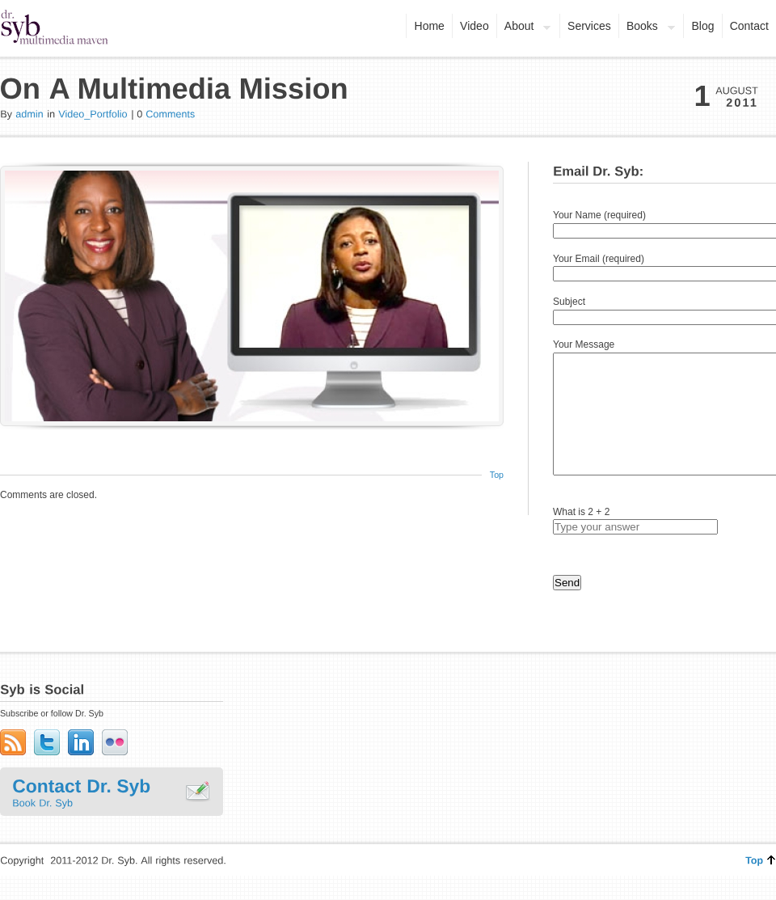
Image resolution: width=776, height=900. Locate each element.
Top (497, 475)
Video (474, 25)
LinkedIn (81, 767)
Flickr (115, 767)
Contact (749, 25)
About (524, 27)
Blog (702, 25)
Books (647, 27)
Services (589, 25)
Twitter (47, 767)
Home (430, 25)
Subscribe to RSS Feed (13, 767)
